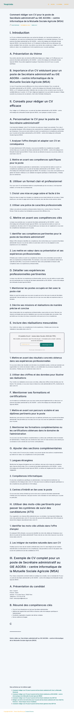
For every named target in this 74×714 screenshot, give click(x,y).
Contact (66, 4)
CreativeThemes (29, 711)
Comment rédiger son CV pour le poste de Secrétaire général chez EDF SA (34, 703)
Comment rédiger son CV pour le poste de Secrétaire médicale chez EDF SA (35, 698)
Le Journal (59, 4)
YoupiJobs (8, 4)
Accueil (53, 4)
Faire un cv (34, 25)
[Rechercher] (48, 4)
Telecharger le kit (47, 344)
